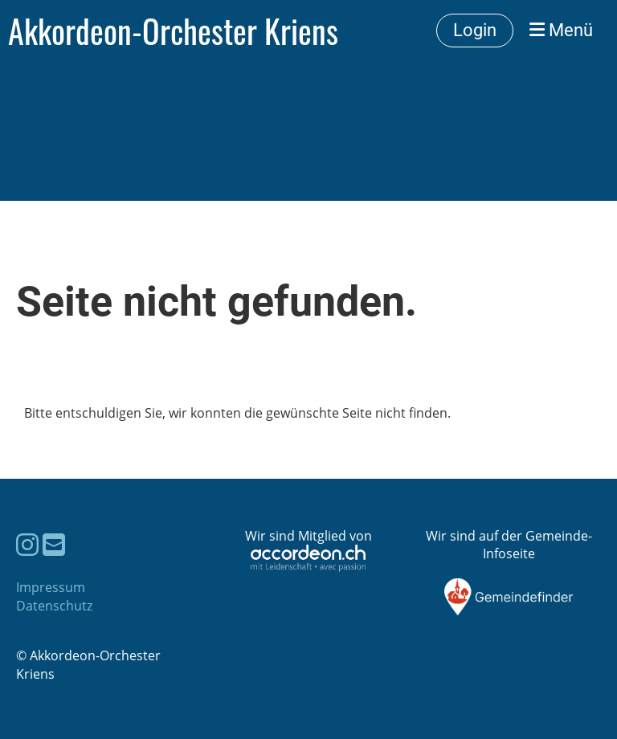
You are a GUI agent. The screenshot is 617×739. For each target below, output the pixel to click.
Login (474, 30)
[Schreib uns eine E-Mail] (54, 544)
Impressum (50, 587)
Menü (561, 30)
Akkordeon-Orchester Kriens (173, 30)
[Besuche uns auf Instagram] (27, 544)
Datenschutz (54, 605)
